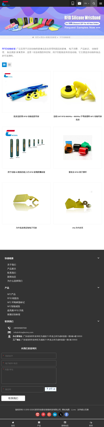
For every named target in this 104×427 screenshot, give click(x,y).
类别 (42, 37)
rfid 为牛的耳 (77, 228)
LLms (73, 409)
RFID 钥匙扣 (13, 298)
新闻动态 (11, 276)
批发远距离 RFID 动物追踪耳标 (26, 116)
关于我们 (11, 264)
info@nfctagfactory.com (23, 332)
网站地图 (66, 409)
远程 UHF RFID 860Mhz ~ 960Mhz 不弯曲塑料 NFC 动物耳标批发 (77, 118)
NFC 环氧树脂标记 (16, 302)
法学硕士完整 (83, 409)
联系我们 (11, 272)
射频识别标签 (51, 37)
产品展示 (11, 268)
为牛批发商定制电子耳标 (26, 228)
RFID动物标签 (9, 49)
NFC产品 (11, 294)
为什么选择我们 (14, 280)
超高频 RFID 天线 (15, 310)
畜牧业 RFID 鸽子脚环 (78, 172)
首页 (35, 37)
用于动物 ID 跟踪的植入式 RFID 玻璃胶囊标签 (26, 172)
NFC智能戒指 (13, 306)
